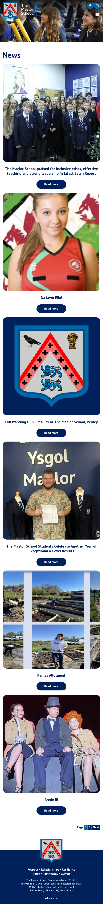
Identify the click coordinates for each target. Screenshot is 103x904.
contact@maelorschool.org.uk (66, 883)
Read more (51, 184)
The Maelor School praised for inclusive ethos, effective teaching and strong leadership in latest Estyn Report (51, 171)
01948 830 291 (33, 883)
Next (96, 827)
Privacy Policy (37, 890)
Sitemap (50, 890)
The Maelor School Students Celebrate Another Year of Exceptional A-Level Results (51, 548)
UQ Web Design (64, 890)
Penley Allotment (51, 675)
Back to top (52, 898)
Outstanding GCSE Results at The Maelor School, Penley (51, 421)
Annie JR (51, 799)
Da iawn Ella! (51, 297)
